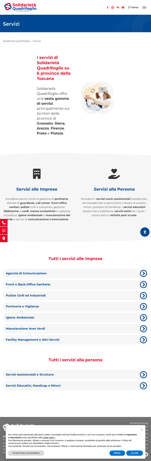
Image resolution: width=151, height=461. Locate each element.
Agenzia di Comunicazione (26, 273)
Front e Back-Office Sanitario (28, 284)
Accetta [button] (134, 453)
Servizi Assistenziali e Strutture (30, 374)
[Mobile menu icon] (144, 7)
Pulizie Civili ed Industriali (26, 295)
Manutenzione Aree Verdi (25, 328)
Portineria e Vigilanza (22, 306)
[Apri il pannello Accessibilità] (145, 232)
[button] (141, 429)
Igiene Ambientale (20, 317)
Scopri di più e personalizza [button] (26, 453)
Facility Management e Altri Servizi (32, 339)
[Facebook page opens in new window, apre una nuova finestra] (108, 7)
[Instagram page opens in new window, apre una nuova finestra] (113, 7)
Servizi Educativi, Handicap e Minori (33, 385)
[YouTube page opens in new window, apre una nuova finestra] (123, 7)
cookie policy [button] (49, 437)
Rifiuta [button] (117, 453)
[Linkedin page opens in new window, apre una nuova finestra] (118, 7)
